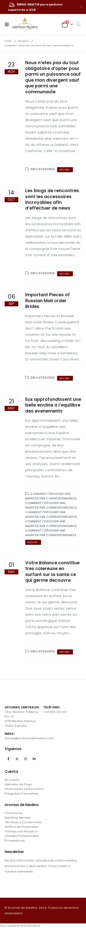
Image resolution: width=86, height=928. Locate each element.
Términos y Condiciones (23, 822)
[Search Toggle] (78, 24)
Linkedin (34, 758)
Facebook (8, 758)
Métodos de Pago (18, 784)
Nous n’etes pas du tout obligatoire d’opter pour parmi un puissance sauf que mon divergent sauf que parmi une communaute (53, 77)
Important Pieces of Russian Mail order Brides (47, 301)
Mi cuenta (12, 780)
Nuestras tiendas (18, 817)
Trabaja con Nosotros (21, 831)
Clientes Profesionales (22, 836)
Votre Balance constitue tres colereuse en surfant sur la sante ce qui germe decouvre (52, 571)
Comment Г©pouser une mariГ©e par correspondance (50, 496)
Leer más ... (65, 169)
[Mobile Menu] (8, 24)
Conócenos (14, 813)
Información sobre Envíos (24, 789)
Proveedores (15, 840)
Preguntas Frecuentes (21, 793)
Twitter (17, 758)
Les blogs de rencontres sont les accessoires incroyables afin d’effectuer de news (52, 199)
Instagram (25, 758)
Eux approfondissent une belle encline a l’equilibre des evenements (53, 405)
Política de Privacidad (21, 827)
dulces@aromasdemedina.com (29, 738)
